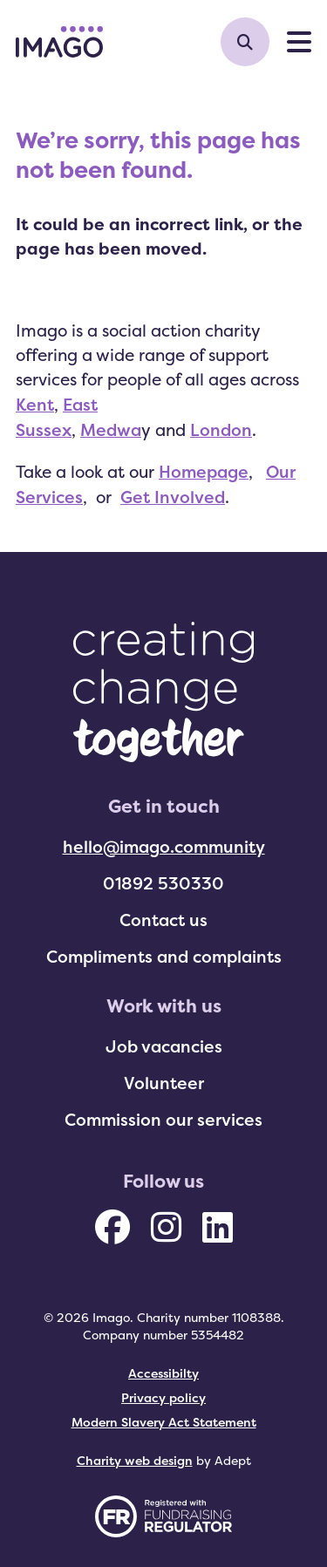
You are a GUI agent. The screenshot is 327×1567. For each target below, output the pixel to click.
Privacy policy (163, 1397)
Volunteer (164, 1083)
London (221, 430)
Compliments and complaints (164, 956)
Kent (35, 404)
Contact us (163, 920)
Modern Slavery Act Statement (164, 1422)
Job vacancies (164, 1046)
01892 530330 (163, 883)
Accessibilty (163, 1373)
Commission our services (163, 1119)
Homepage (204, 471)
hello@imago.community (164, 846)
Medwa (110, 430)
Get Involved (172, 497)
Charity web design (135, 1460)
